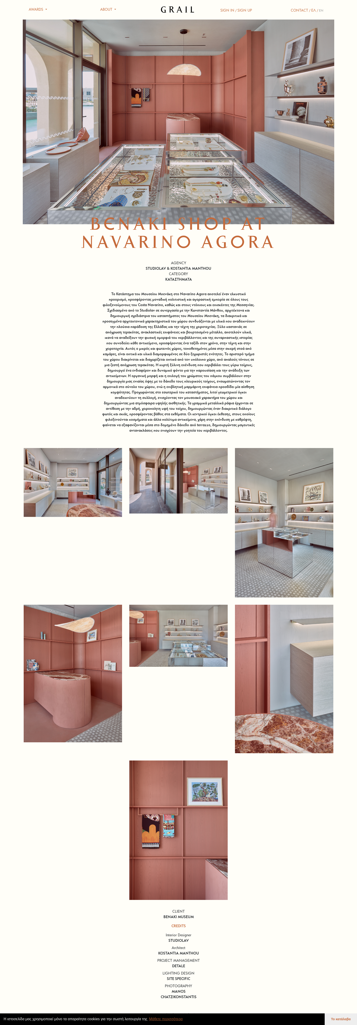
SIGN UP (244, 11)
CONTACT (299, 11)
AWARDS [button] (36, 10)
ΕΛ (313, 11)
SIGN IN (227, 11)
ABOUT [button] (106, 10)
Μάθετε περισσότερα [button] (166, 1019)
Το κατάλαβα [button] (341, 1019)
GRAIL (178, 9)
